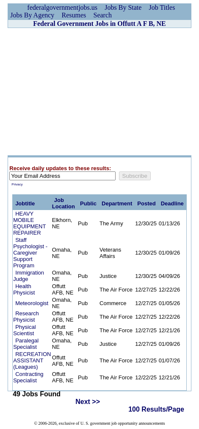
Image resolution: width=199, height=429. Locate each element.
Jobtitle (25, 203)
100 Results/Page (156, 409)
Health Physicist (24, 289)
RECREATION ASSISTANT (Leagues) (32, 360)
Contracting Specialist (28, 377)
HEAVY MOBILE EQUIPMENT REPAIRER (29, 223)
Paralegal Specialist (26, 343)
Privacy (16, 184)
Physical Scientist (24, 330)
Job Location (63, 203)
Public (88, 203)
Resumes (74, 15)
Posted (146, 203)
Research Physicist (26, 316)
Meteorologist (31, 303)
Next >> (87, 401)
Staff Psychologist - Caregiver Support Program (30, 253)
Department (117, 203)
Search (103, 15)
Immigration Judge (28, 275)
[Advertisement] (99, 91)
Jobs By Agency (32, 15)
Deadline (172, 203)
